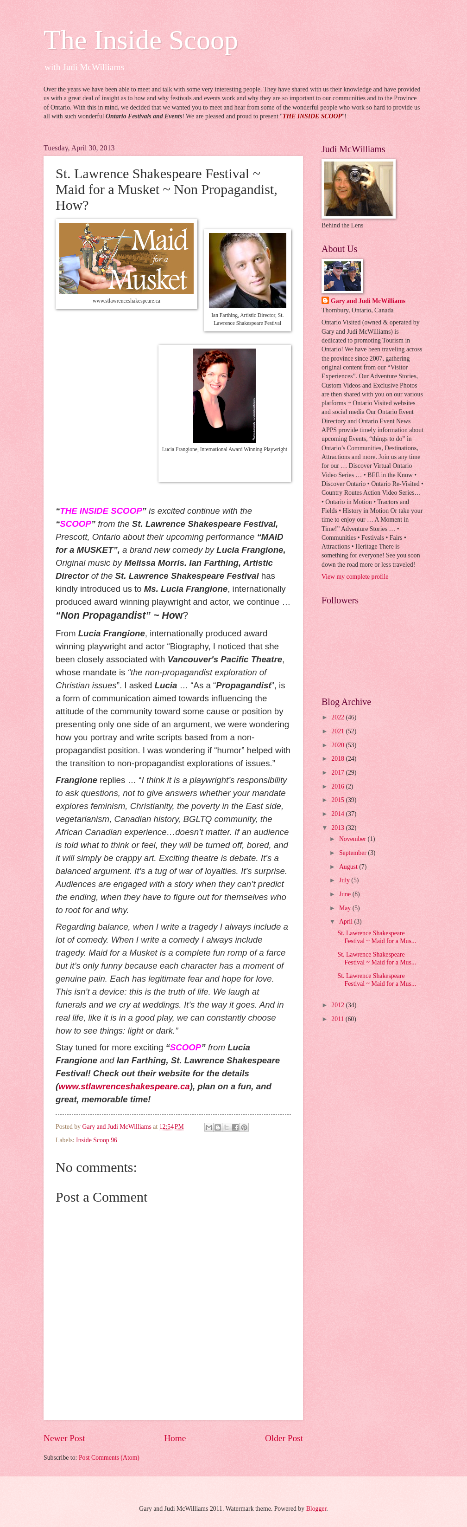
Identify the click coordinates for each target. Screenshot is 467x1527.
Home (175, 1438)
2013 (338, 827)
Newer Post (64, 1438)
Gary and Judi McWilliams (368, 301)
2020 (338, 745)
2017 (338, 772)
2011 (338, 1019)
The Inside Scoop (141, 40)
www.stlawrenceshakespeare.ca (123, 1086)
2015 (338, 799)
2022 (338, 717)
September (353, 852)
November (353, 838)
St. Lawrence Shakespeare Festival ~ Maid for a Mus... (376, 937)
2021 (338, 731)
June (346, 894)
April (346, 921)
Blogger (316, 1508)
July (345, 880)
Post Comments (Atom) (109, 1457)
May (346, 908)
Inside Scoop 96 (96, 1140)
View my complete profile (355, 576)
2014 (338, 813)
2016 (338, 786)
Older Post (284, 1438)
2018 (338, 758)
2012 (338, 1005)
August (349, 866)
